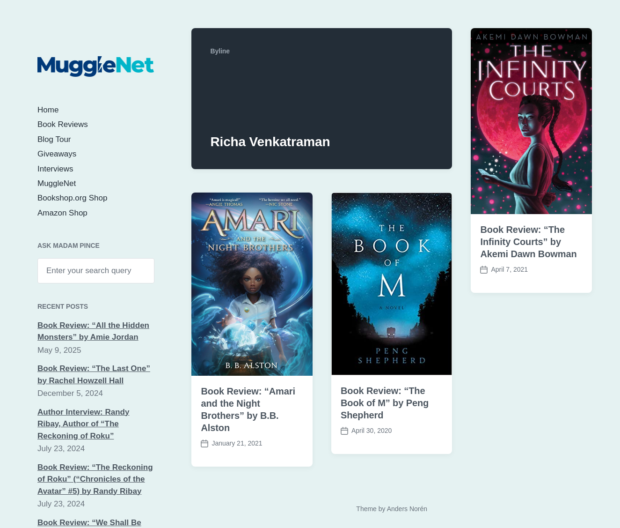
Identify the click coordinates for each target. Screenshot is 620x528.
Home (47, 109)
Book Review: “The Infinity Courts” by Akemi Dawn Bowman (528, 241)
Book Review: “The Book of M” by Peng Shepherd (385, 403)
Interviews (55, 168)
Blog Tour (54, 139)
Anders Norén (407, 509)
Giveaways (56, 153)
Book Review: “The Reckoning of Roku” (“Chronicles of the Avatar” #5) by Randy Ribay (95, 479)
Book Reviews (62, 124)
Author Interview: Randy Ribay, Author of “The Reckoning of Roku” (83, 424)
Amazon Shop (62, 212)
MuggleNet (56, 183)
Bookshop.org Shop (72, 197)
